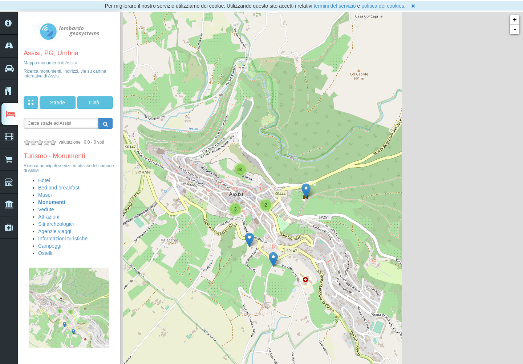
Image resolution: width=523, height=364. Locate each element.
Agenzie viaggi (54, 231)
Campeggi (49, 246)
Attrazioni (48, 217)
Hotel (44, 180)
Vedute (46, 209)
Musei (45, 195)
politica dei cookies (382, 6)
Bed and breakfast (59, 188)
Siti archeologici (56, 224)
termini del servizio (335, 6)
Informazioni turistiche (63, 238)
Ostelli (45, 253)
